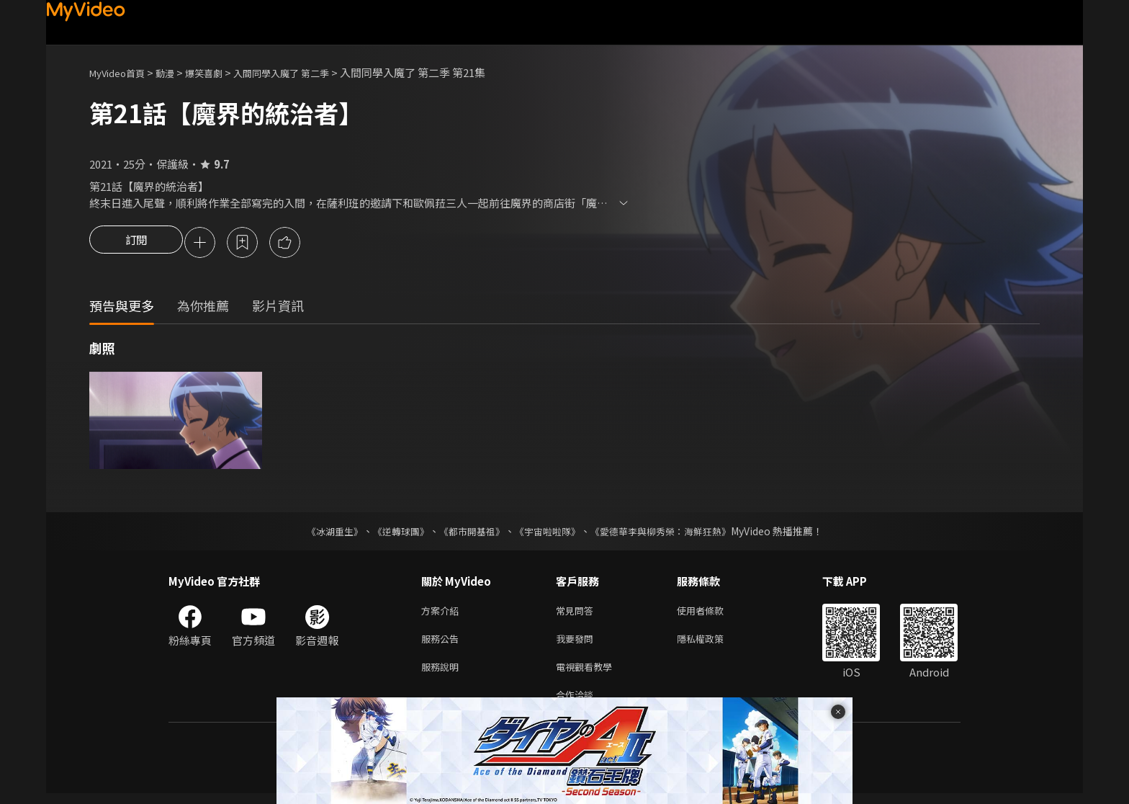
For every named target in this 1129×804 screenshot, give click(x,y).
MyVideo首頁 (122, 72)
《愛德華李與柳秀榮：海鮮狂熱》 (669, 533)
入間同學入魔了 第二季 (307, 72)
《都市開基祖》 (468, 533)
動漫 (176, 72)
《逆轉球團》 (392, 533)
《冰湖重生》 (322, 533)
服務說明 (442, 674)
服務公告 (442, 643)
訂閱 (136, 243)
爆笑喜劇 (219, 72)
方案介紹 (442, 613)
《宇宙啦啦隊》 (548, 533)
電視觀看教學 (588, 674)
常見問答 (577, 613)
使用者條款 (712, 613)
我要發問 (577, 643)
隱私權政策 (712, 643)
